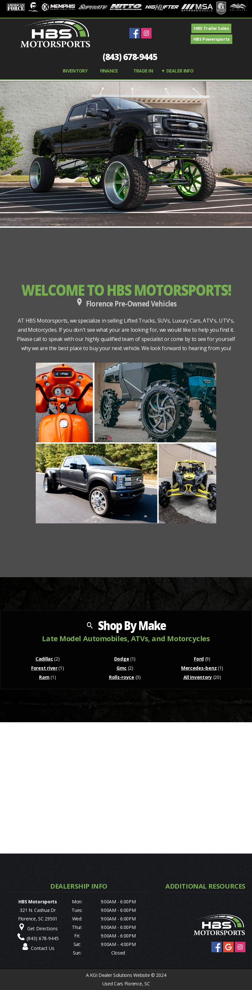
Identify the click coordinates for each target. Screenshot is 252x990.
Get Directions (42, 928)
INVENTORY (75, 71)
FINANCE (109, 71)
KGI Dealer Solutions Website (120, 975)
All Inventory (197, 677)
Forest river (44, 668)
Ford (199, 659)
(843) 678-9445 (130, 57)
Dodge (121, 659)
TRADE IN (143, 71)
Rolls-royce (121, 677)
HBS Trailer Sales (211, 28)
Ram (44, 677)
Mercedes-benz (199, 668)
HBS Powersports (211, 39)
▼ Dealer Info (177, 71)
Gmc (121, 668)
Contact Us (42, 948)
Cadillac (44, 659)
